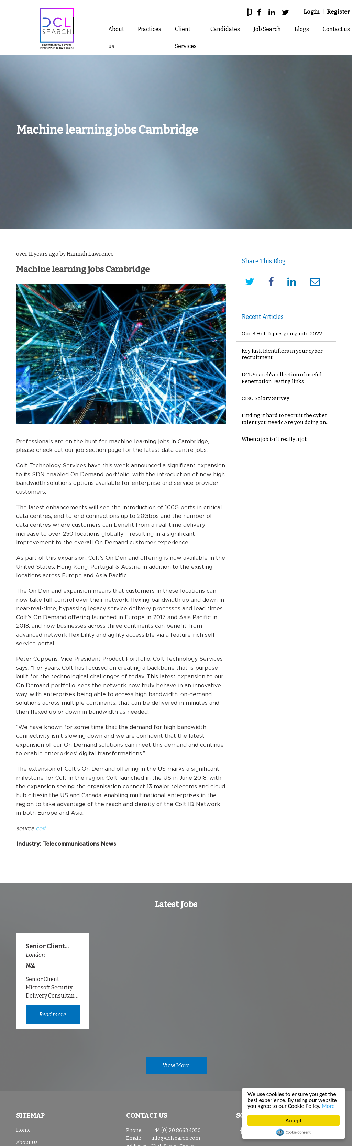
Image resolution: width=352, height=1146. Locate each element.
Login (312, 12)
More (328, 1106)
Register (338, 12)
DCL (56, 28)
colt (41, 828)
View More (176, 1065)
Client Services (186, 37)
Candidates (225, 29)
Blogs (302, 29)
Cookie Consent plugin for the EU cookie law (293, 1132)
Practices (149, 29)
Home (23, 1130)
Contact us (336, 29)
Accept (294, 1120)
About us (116, 37)
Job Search (267, 29)
